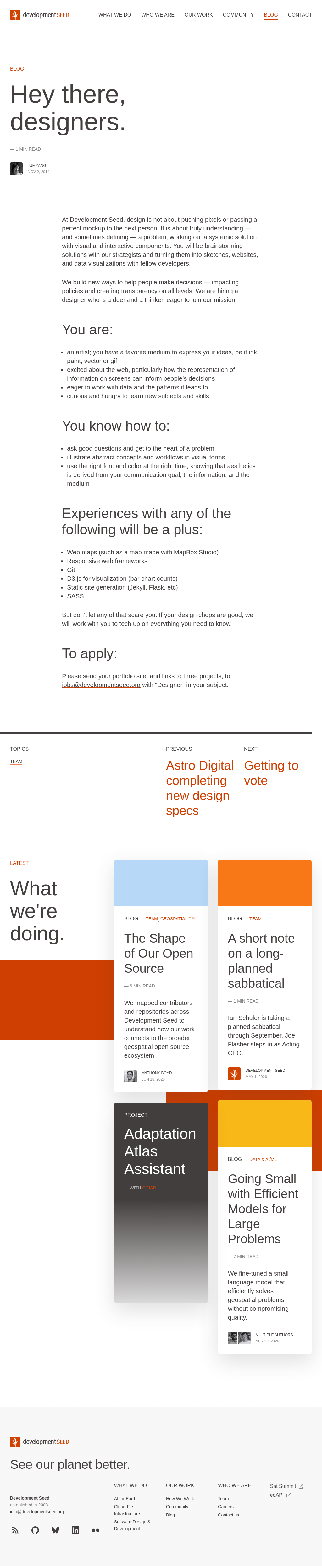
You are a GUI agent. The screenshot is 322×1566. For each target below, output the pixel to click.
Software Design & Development (132, 1525)
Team (16, 761)
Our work (199, 15)
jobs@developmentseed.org (101, 684)
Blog (271, 15)
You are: (87, 329)
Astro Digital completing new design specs (200, 788)
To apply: (89, 653)
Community (238, 15)
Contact (300, 15)
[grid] (213, 1112)
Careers (226, 1506)
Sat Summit (287, 1486)
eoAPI (280, 1495)
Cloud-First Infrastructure (127, 1510)
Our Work (180, 1485)
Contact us (228, 1514)
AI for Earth (125, 1498)
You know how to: (116, 425)
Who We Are (234, 1485)
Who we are (158, 15)
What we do (114, 15)
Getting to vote (271, 773)
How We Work (180, 1498)
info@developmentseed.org (37, 1511)
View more (265, 1227)
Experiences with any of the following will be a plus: (146, 521)
